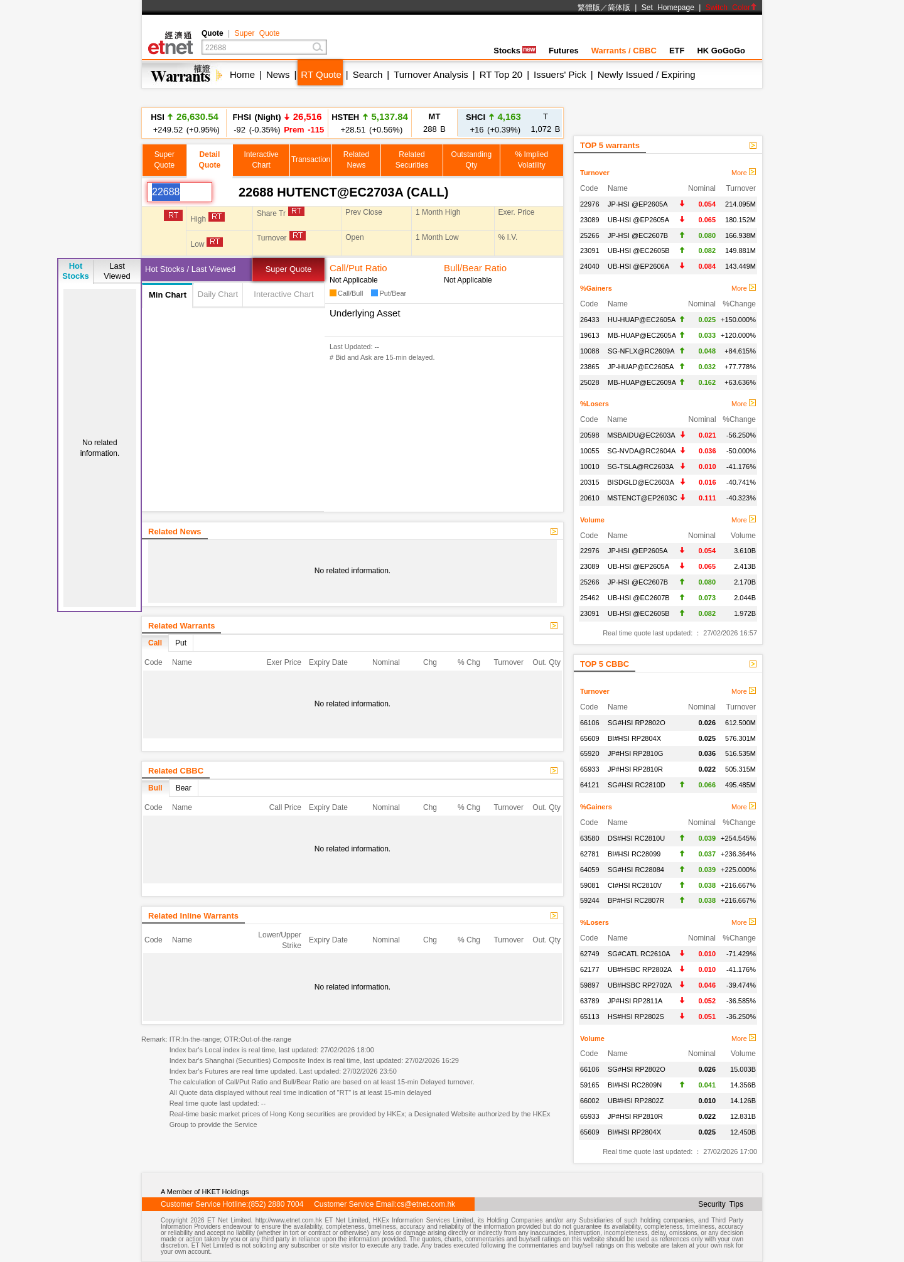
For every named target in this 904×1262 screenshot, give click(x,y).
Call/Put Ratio (358, 267)
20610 (590, 498)
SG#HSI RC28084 (636, 869)
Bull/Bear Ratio (475, 267)
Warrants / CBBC (624, 50)
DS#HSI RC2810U (636, 838)
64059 (590, 869)
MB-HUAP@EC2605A (642, 335)
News (278, 74)
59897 (590, 985)
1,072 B (546, 123)
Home (242, 74)
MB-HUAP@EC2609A (642, 382)
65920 (590, 753)
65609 (590, 738)
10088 (590, 351)
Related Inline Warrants (193, 915)
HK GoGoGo (721, 50)
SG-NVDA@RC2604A (641, 451)
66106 (590, 722)
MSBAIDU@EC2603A (641, 435)
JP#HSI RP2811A (635, 1001)
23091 (590, 250)
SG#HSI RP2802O (636, 722)
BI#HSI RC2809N (635, 1085)
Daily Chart (218, 294)
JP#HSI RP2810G (636, 753)
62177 (590, 969)
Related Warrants (181, 625)
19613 (590, 335)
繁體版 (589, 7)
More (743, 172)
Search (368, 74)
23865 (590, 366)
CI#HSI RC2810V (635, 885)
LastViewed (117, 271)
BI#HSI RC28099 (634, 854)
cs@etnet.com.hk (426, 1204)
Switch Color (731, 7)
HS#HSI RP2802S (636, 1016)
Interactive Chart (283, 294)
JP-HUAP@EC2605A (641, 366)
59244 (590, 900)
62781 (590, 854)
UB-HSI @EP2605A (638, 220)
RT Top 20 (501, 74)
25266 (590, 235)
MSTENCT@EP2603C (642, 498)
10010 (590, 466)
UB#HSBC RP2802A (640, 969)
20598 (590, 435)
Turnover (595, 172)
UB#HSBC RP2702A (640, 985)
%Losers (594, 403)
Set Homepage (668, 7)
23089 (590, 220)
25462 (590, 597)
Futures (564, 50)
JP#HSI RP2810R (635, 769)
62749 (590, 953)
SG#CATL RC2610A (639, 953)
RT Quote (321, 74)
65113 (590, 1016)
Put (180, 643)
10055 (590, 451)
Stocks (514, 50)
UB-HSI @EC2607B (639, 597)
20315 (590, 482)
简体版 (619, 7)
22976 (590, 204)
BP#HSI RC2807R (636, 900)
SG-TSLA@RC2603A (640, 466)
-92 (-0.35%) (277, 122)
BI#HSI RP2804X (634, 738)
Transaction (310, 159)
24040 (590, 266)
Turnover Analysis (431, 74)
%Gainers (596, 288)
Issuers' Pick (560, 74)
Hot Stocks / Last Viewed (190, 269)
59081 (590, 885)
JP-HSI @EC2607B (638, 235)
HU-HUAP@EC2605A (641, 319)
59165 (590, 1085)
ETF (677, 50)
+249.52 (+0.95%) (184, 122)
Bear (183, 788)
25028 (590, 382)
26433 (590, 319)
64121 (590, 785)
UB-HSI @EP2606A (638, 266)
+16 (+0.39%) (493, 122)
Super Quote (256, 33)
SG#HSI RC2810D (636, 785)
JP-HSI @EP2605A (638, 204)
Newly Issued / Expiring (647, 74)
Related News (175, 531)
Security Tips (720, 1204)
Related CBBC (175, 770)
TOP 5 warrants (610, 145)
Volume (592, 520)
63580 (590, 838)
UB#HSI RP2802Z (636, 1100)
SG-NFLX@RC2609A (641, 351)
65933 (590, 769)
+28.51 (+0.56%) (369, 122)
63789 (590, 1001)
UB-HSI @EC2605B (639, 250)
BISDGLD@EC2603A (640, 482)
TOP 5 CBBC (604, 664)
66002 (590, 1100)
